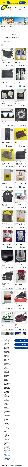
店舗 (4, 13)
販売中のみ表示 (5, 45)
